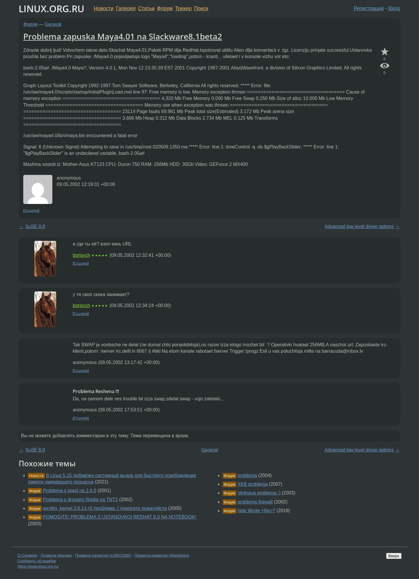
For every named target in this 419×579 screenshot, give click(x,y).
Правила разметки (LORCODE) (103, 555)
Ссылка (31, 210)
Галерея (126, 8)
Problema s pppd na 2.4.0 (69, 490)
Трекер (183, 8)
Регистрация (369, 8)
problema (247, 475)
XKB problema (252, 484)
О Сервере (27, 555)
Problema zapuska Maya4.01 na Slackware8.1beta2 (122, 36)
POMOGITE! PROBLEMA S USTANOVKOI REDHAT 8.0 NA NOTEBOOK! (119, 517)
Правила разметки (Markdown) (161, 555)
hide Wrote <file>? (256, 510)
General (53, 24)
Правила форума (56, 555)
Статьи (146, 8)
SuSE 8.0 (35, 226)
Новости (103, 8)
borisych (81, 255)
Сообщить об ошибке (36, 561)
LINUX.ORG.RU (51, 8)
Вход (394, 8)
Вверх (393, 556)
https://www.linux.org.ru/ (37, 566)
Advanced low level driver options (359, 226)
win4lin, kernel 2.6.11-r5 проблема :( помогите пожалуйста (105, 508)
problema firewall (255, 501)
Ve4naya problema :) (258, 492)
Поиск (201, 8)
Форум (165, 8)
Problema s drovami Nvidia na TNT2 (80, 499)
